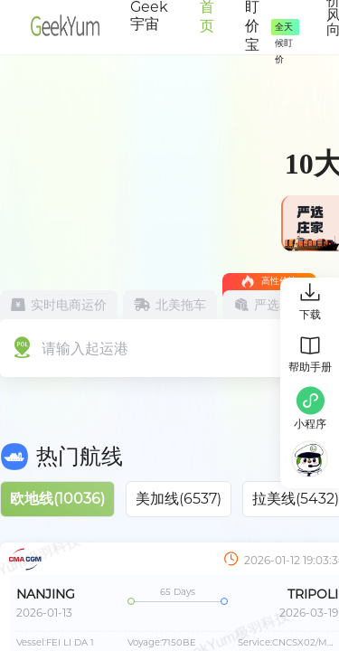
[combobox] (116, 347)
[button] (310, 410)
